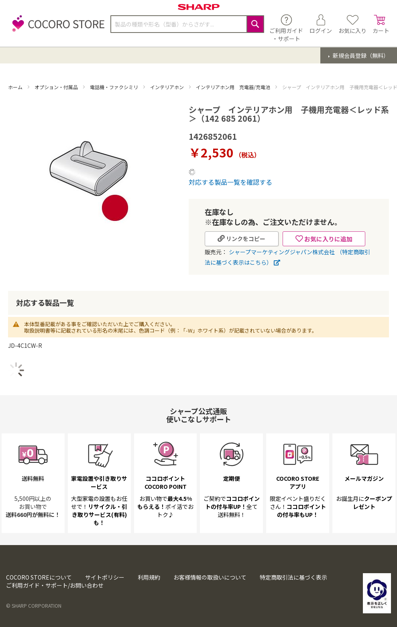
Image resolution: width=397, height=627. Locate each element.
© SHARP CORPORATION (33, 605)
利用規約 (149, 577)
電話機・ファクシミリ (114, 87)
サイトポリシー (104, 577)
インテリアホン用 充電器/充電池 (233, 87)
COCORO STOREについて (39, 577)
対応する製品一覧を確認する (230, 182)
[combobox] (187, 24)
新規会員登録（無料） (360, 55)
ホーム (16, 87)
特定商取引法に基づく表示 (293, 577)
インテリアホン (167, 87)
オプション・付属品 (57, 87)
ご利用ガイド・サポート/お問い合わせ (55, 585)
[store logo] (56, 28)
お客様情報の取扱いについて (209, 577)
